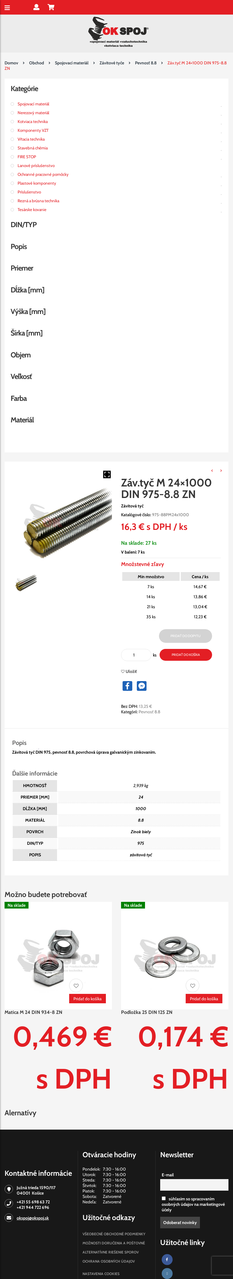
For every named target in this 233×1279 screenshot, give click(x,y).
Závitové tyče (112, 63)
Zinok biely (141, 831)
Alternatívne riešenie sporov (111, 1252)
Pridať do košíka (186, 655)
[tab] (25, 742)
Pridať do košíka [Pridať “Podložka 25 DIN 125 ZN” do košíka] (204, 998)
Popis (19, 742)
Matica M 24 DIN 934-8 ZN (33, 1012)
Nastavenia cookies (101, 1273)
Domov (11, 63)
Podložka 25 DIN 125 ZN (146, 1012)
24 (141, 797)
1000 (141, 808)
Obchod (36, 63)
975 (140, 843)
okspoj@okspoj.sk (33, 1218)
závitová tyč (141, 855)
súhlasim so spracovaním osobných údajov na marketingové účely (193, 1204)
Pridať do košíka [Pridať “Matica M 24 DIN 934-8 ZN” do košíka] (87, 998)
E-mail (168, 1175)
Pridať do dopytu (186, 636)
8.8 (141, 820)
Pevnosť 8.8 (146, 63)
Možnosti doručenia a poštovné (114, 1243)
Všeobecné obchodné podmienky (114, 1234)
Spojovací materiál (72, 63)
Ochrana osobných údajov (109, 1261)
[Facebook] (167, 1259)
